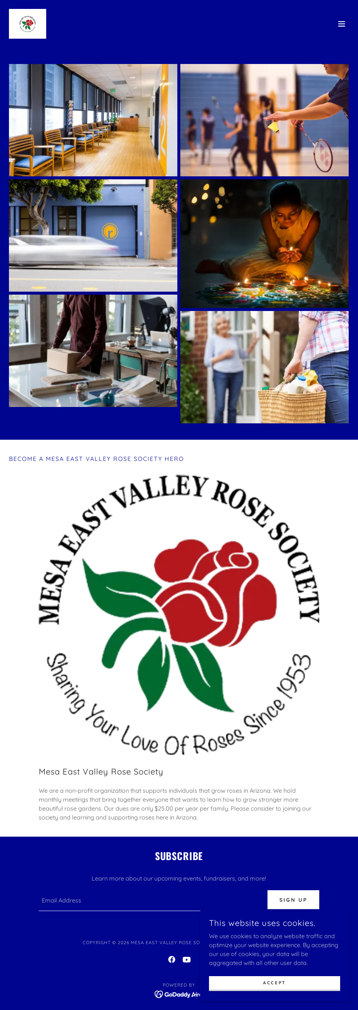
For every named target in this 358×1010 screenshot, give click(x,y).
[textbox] (149, 900)
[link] (27, 24)
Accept (274, 982)
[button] (341, 23)
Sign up (293, 900)
